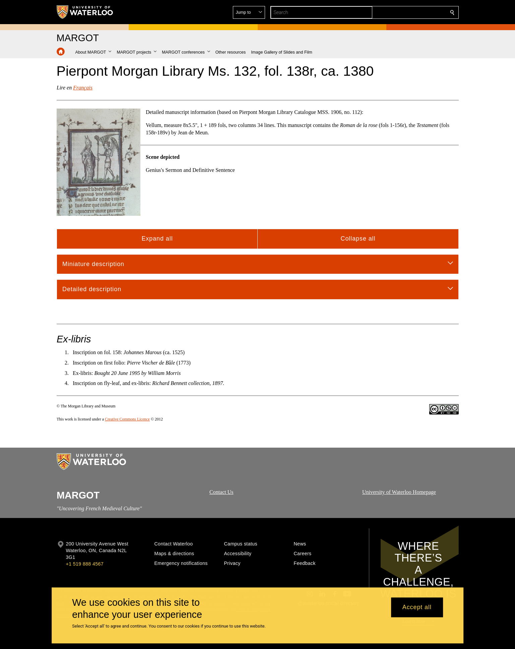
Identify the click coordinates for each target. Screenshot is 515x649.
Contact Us (221, 492)
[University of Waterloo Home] (85, 12)
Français (82, 87)
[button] (404, 12)
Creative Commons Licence (127, 419)
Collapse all (357, 238)
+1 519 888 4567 (85, 564)
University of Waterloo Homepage (399, 492)
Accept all (417, 607)
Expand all (157, 238)
